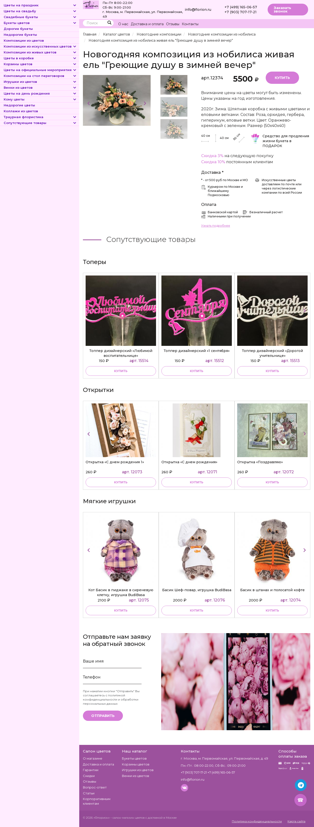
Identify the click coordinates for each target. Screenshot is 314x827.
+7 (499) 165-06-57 (240, 7)
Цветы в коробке (40, 58)
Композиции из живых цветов (40, 52)
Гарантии (90, 770)
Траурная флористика (40, 117)
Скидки (89, 776)
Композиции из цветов (24, 40)
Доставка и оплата (147, 24)
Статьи (88, 793)
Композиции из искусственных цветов (40, 46)
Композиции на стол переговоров (40, 76)
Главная (89, 34)
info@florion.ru (198, 9)
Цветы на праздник (40, 5)
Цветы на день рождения (40, 93)
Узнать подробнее (215, 225)
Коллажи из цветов (21, 111)
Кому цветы (40, 99)
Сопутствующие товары (40, 123)
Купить (282, 77)
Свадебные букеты (40, 17)
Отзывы (172, 24)
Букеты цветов (40, 23)
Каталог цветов (116, 34)
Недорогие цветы (19, 105)
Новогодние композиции (159, 34)
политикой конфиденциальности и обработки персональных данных (110, 699)
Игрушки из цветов (40, 82)
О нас (123, 24)
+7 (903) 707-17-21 (240, 12)
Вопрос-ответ (95, 787)
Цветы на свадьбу (40, 11)
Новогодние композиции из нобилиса (222, 34)
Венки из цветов (40, 87)
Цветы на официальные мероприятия (40, 70)
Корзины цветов (40, 64)
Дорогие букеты (18, 29)
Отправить (103, 716)
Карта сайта (296, 821)
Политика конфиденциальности (257, 821)
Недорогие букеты (20, 35)
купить (121, 371)
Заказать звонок (282, 9)
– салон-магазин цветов (127, 817)
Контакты (190, 24)
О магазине (92, 758)
